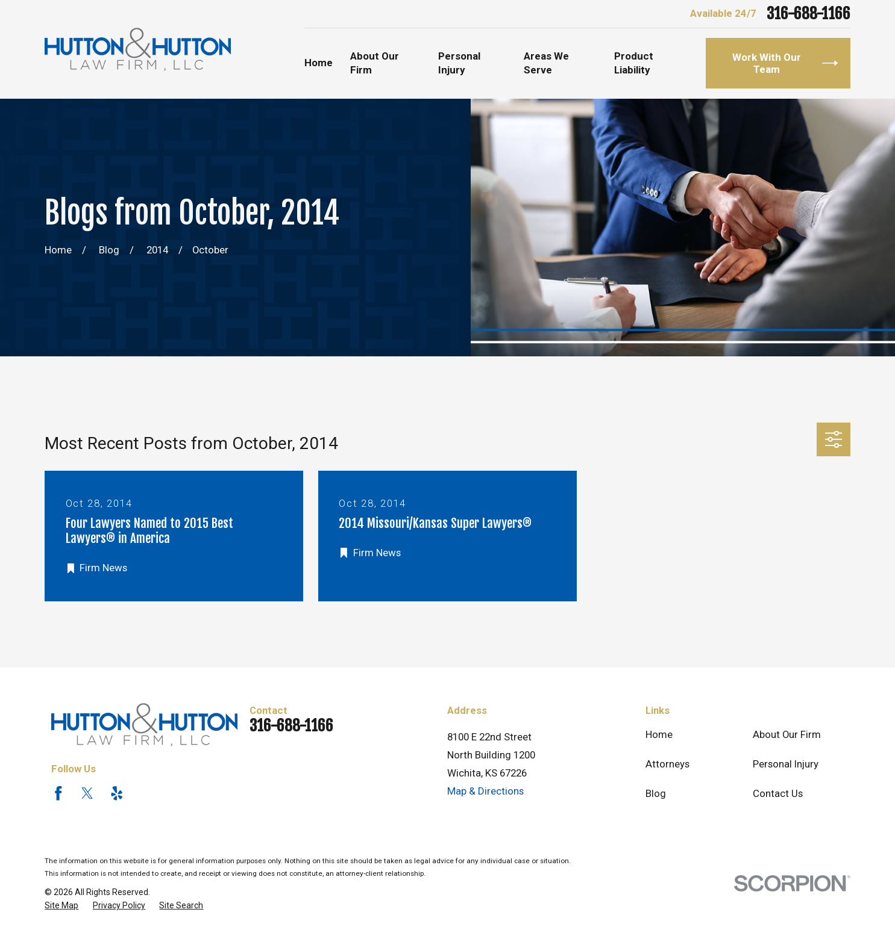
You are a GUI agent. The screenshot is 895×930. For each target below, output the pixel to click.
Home (659, 734)
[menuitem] (61, 906)
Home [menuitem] (318, 63)
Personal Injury (785, 764)
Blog (655, 793)
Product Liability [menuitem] (633, 63)
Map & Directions (485, 791)
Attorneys (667, 764)
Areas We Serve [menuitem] (546, 63)
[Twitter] (87, 793)
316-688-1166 (808, 13)
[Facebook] (58, 793)
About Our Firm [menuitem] (374, 63)
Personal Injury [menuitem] (459, 63)
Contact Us (778, 793)
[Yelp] (117, 793)
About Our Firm (787, 734)
